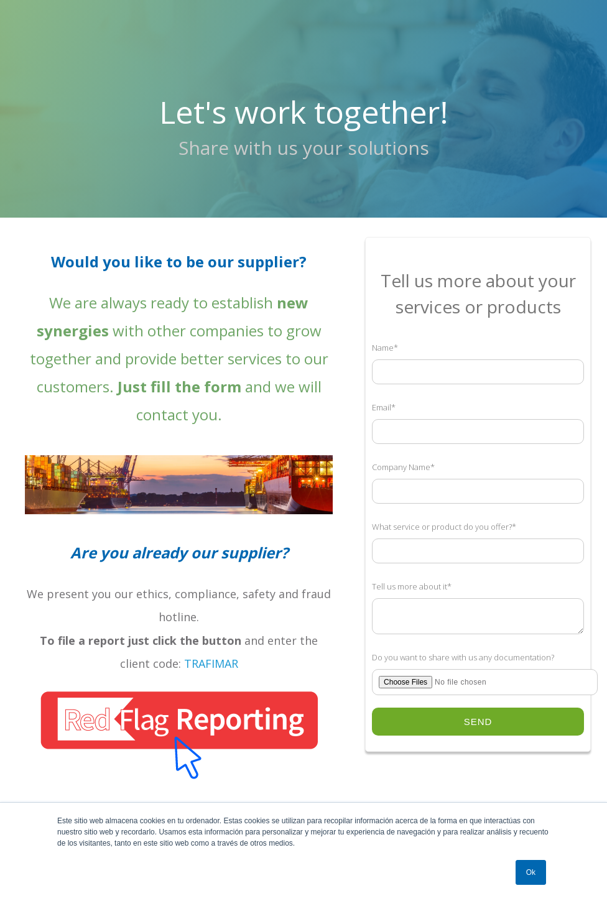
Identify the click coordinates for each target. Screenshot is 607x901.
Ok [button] (530, 872)
